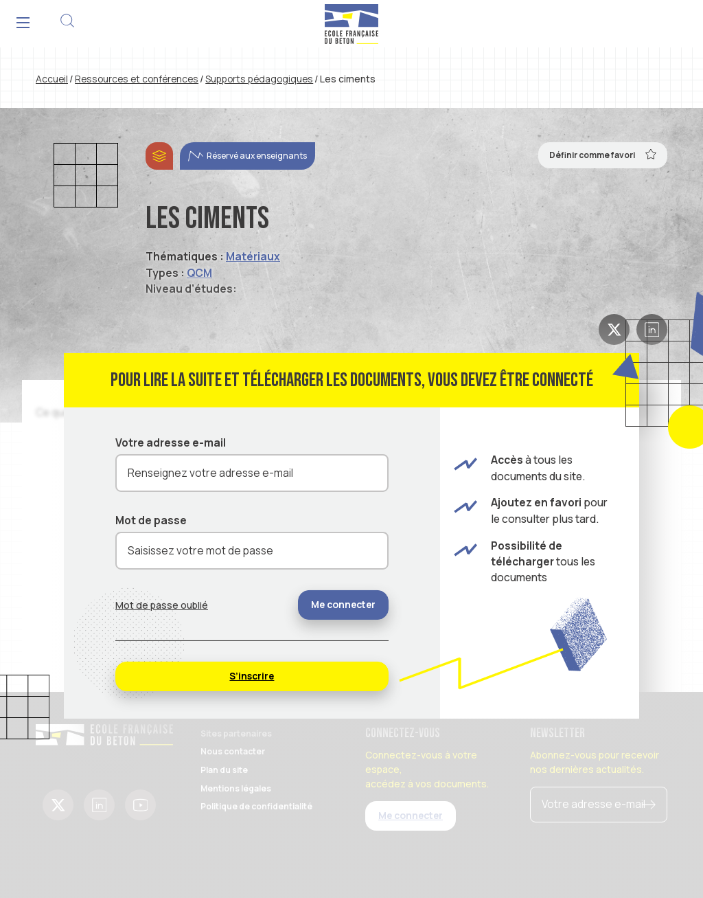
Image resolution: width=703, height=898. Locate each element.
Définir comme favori (603, 154)
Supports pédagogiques (259, 78)
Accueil (52, 78)
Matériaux (253, 256)
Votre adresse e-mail (170, 442)
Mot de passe (151, 520)
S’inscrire (251, 675)
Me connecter (343, 604)
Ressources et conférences (136, 78)
